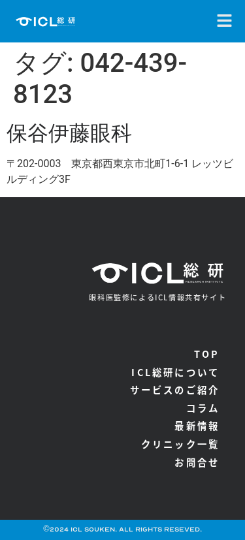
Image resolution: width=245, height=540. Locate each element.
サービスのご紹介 (175, 389)
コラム (203, 408)
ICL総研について (175, 372)
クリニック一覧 (180, 444)
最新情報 (197, 425)
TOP (207, 353)
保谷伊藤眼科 (69, 133)
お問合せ (197, 462)
